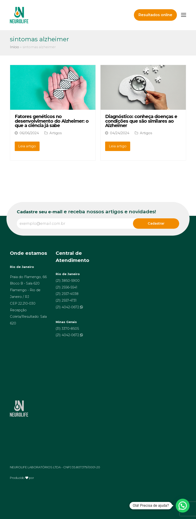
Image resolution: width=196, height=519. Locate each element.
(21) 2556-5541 (66, 287)
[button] (183, 506)
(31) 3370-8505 (67, 328)
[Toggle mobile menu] (183, 15)
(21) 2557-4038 (67, 294)
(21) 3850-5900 (68, 281)
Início (14, 47)
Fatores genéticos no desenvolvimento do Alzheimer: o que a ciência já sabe (52, 121)
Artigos (55, 133)
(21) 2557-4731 (66, 300)
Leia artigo (27, 146)
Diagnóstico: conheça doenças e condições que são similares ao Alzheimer (141, 121)
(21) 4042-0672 (68, 307)
